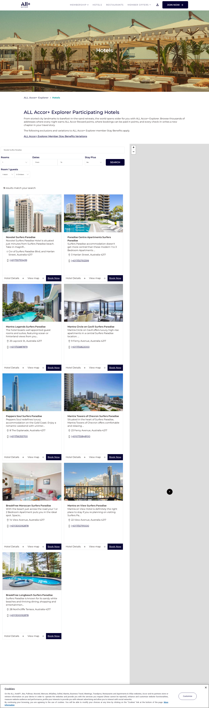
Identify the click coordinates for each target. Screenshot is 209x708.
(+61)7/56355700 (17, 436)
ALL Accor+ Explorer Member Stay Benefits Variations (55, 136)
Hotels (97, 5)
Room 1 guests (9, 169)
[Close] (206, 687)
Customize (187, 696)
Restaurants (115, 5)
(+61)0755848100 (78, 436)
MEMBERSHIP (78, 5)
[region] (104, 696)
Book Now (54, 278)
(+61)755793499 (16, 260)
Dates (35, 157)
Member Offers (138, 5)
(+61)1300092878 (17, 526)
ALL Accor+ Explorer (36, 97)
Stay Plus (90, 157)
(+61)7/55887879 (17, 347)
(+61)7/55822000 (78, 347)
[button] (170, 492)
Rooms (5, 157)
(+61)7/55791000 (78, 526)
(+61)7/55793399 (78, 261)
